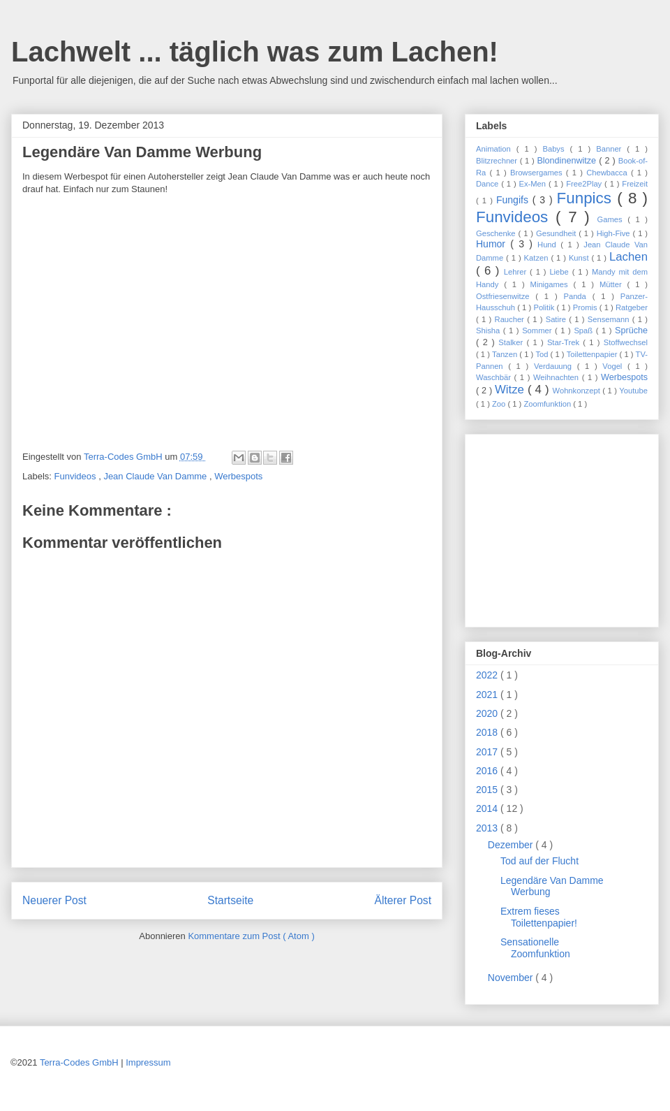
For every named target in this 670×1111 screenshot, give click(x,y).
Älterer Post (403, 900)
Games (612, 219)
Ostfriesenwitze (505, 296)
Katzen (537, 258)
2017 (488, 751)
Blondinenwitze (568, 161)
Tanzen (505, 354)
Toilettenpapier (593, 354)
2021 (488, 694)
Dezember (511, 844)
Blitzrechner (498, 161)
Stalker (512, 342)
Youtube (633, 390)
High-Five (615, 233)
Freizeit (635, 184)
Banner (611, 149)
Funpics (587, 198)
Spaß (584, 330)
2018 (488, 732)
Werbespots (238, 476)
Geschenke (497, 233)
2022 (488, 675)
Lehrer (517, 272)
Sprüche (631, 330)
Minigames (552, 284)
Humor (493, 243)
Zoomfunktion (548, 404)
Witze (511, 389)
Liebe (560, 272)
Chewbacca (608, 172)
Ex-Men (534, 184)
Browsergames (538, 172)
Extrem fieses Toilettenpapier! (538, 917)
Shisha (489, 330)
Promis (586, 307)
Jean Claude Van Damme (156, 476)
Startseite (230, 900)
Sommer (538, 330)
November (511, 977)
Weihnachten (557, 377)
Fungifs (514, 199)
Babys (556, 149)
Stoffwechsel (626, 342)
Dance (488, 184)
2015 (488, 789)
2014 (488, 808)
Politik (544, 307)
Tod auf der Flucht (539, 860)
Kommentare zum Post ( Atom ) (251, 936)
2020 (488, 713)
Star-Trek (565, 342)
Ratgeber (632, 307)
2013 (488, 828)
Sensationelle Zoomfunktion (535, 947)
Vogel (614, 366)
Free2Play (585, 184)
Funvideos (76, 476)
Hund (548, 244)
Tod (542, 354)
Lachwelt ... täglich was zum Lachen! (254, 51)
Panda (577, 296)
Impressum (148, 1062)
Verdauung (555, 366)
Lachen (628, 256)
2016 (488, 770)
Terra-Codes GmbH (79, 1062)
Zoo (499, 404)
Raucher (511, 319)
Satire (558, 319)
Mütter (613, 284)
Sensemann (610, 319)
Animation (496, 149)
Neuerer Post (54, 900)
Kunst (580, 258)
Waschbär (495, 377)
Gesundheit (557, 233)
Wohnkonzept (578, 390)
